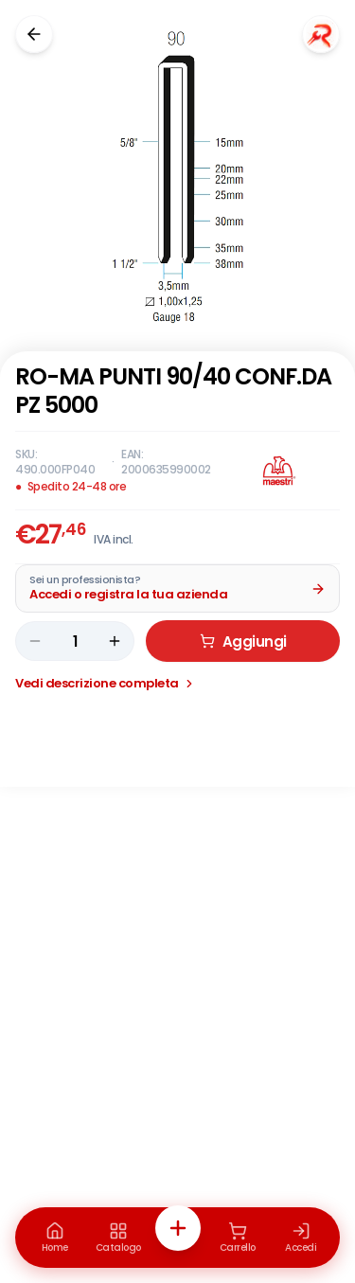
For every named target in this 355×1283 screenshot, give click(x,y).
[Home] (54, 1237)
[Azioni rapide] (178, 1228)
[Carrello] (237, 1237)
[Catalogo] (118, 1237)
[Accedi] (301, 1237)
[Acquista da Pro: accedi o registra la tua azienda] (177, 588)
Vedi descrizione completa (105, 683)
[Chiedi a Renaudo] (321, 34)
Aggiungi (243, 641)
